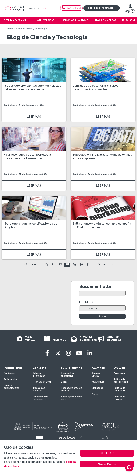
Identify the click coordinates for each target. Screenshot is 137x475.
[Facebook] (47, 353)
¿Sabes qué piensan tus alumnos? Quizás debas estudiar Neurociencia (32, 87)
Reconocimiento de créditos (71, 389)
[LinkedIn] (89, 353)
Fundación (9, 373)
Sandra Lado (10, 105)
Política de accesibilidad (121, 380)
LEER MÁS (34, 116)
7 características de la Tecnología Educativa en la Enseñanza (27, 156)
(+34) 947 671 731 (42, 382)
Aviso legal (119, 373)
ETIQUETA (86, 302)
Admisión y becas (105, 20)
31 (88, 264)
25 (46, 264)
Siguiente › (105, 264)
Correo (95, 394)
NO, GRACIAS (107, 463)
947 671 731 (71, 7)
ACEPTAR (107, 453)
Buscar (130, 20)
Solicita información (101, 8)
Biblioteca (97, 388)
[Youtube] (79, 353)
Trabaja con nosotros (39, 389)
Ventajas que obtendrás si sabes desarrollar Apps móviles (95, 87)
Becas (64, 382)
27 (60, 264)
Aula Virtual (98, 382)
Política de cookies (119, 397)
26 (53, 264)
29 (74, 264)
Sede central (11, 379)
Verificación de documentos (40, 397)
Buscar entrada (95, 286)
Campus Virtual (96, 374)
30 (81, 264)
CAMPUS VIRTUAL (130, 9)
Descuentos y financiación (68, 374)
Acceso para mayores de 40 (72, 397)
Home (10, 29)
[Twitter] (58, 353)
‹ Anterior (30, 264)
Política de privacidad (119, 389)
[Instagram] (68, 353)
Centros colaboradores (11, 386)
